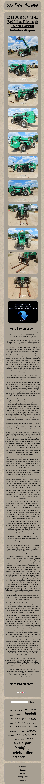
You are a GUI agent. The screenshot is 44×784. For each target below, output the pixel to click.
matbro (21, 731)
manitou (30, 709)
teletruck (13, 731)
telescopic (20, 726)
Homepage (22, 766)
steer (30, 727)
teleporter (18, 710)
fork (24, 718)
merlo (30, 738)
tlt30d (10, 726)
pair (23, 739)
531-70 (29, 749)
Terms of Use (23, 780)
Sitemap (23, 770)
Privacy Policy (23, 777)
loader (31, 730)
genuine (11, 735)
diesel (11, 715)
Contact (22, 773)
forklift (20, 748)
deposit (30, 758)
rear (11, 710)
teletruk (20, 722)
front (34, 734)
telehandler (23, 752)
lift (12, 739)
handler (18, 714)
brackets (15, 718)
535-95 (26, 735)
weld (36, 726)
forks (11, 723)
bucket (18, 743)
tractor (19, 757)
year (28, 723)
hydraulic (32, 719)
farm (17, 739)
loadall (30, 714)
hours (34, 723)
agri (18, 734)
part (28, 743)
